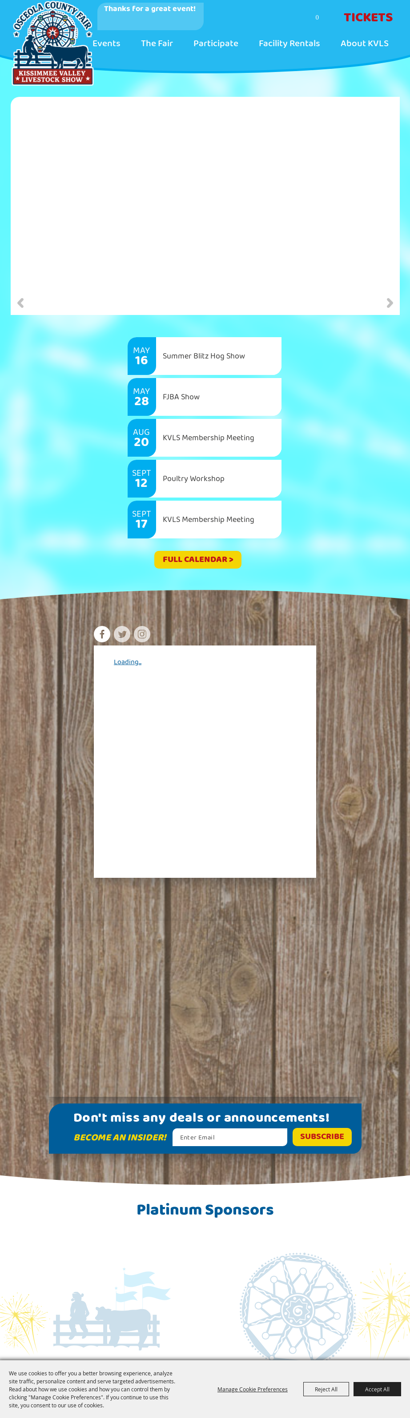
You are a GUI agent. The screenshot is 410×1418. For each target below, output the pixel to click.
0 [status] (317, 17)
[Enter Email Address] (230, 1137)
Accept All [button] (377, 1389)
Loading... (127, 662)
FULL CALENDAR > (198, 559)
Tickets (368, 18)
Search (282, 18)
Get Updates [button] (322, 1137)
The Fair (157, 43)
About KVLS (365, 43)
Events (106, 43)
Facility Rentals (289, 43)
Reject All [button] (326, 1389)
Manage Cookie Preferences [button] (252, 1389)
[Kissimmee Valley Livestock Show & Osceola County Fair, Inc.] (52, 43)
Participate (215, 43)
